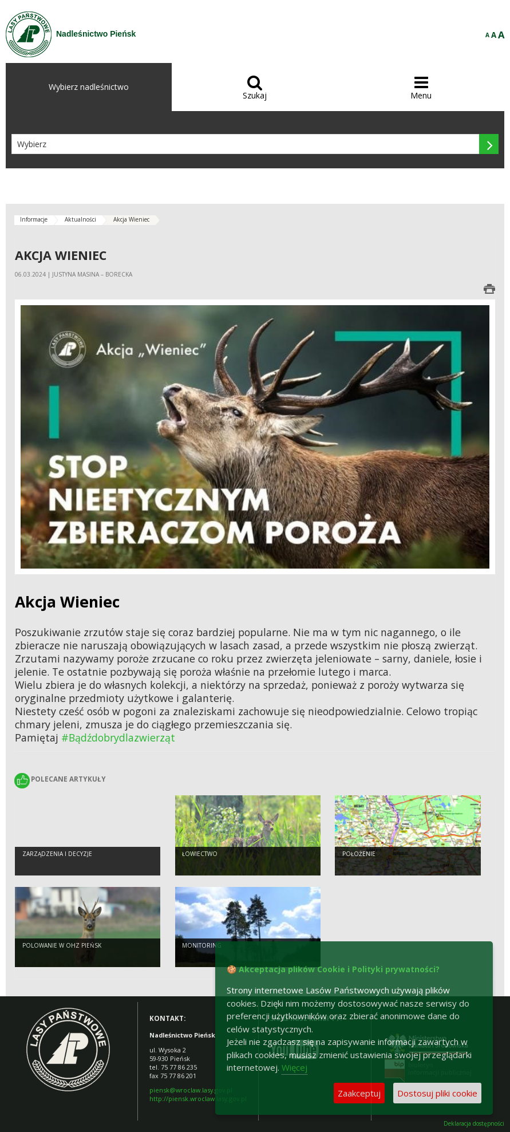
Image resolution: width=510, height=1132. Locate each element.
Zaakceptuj (359, 1093)
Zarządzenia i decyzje (57, 854)
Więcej (294, 1067)
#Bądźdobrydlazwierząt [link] (118, 737)
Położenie (358, 854)
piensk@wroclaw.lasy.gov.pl (190, 1090)
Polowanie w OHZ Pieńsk (61, 945)
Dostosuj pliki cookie (437, 1093)
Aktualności (80, 219)
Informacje (34, 219)
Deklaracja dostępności (474, 1124)
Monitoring (202, 945)
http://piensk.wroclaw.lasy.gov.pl (198, 1098)
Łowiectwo (200, 854)
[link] (67, 601)
